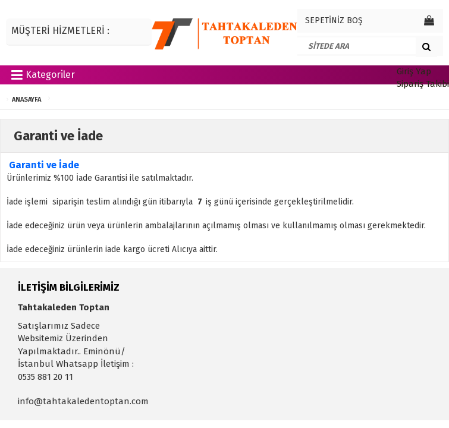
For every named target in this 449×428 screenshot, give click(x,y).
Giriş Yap (414, 71)
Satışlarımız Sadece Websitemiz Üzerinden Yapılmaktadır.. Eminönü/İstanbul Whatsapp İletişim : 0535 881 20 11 (76, 351)
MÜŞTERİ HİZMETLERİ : (60, 30)
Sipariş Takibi (423, 83)
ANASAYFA (26, 99)
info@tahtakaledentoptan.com (83, 401)
